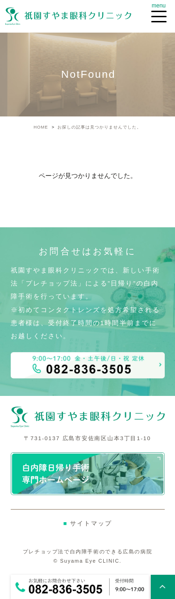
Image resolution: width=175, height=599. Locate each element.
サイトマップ (87, 523)
